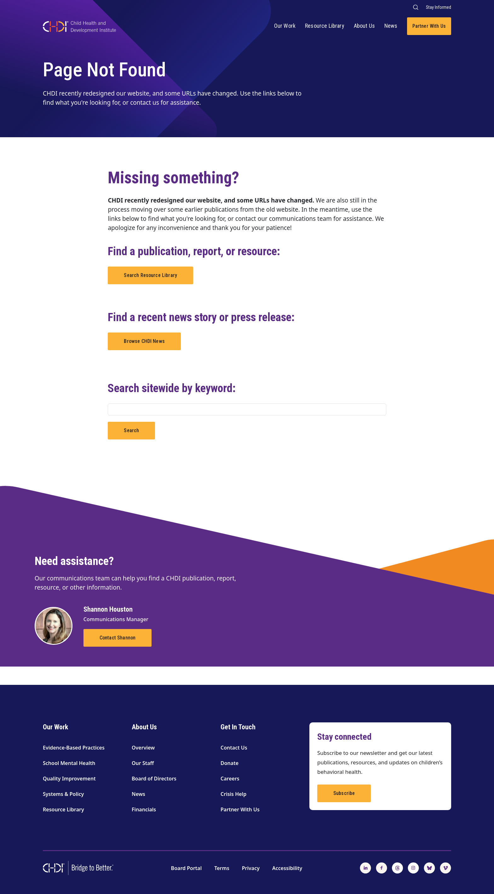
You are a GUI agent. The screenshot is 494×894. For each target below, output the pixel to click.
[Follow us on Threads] (397, 867)
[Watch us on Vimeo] (445, 867)
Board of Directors (154, 778)
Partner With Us (429, 26)
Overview (143, 747)
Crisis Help (233, 794)
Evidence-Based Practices (74, 747)
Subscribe (344, 793)
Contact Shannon (117, 638)
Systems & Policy (63, 794)
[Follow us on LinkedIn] (365, 867)
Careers (230, 778)
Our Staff (143, 763)
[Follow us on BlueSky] (429, 867)
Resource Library (324, 25)
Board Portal (186, 868)
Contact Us (234, 747)
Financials (144, 809)
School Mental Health (69, 763)
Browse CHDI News (144, 341)
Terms (221, 868)
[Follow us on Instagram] (413, 867)
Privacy (251, 868)
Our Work (285, 25)
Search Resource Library (150, 275)
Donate (229, 763)
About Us (364, 25)
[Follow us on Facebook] (381, 867)
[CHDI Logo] (79, 28)
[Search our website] (415, 7)
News (391, 25)
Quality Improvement (69, 778)
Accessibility (287, 868)
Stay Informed (438, 7)
